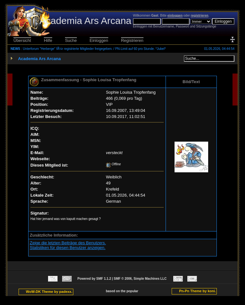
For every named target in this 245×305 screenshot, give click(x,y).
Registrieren (132, 40)
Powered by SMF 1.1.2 (94, 278)
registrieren (199, 15)
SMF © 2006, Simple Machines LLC (140, 278)
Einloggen (99, 40)
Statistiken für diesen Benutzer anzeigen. (67, 247)
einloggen (175, 15)
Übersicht (22, 40)
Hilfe (48, 40)
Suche (71, 40)
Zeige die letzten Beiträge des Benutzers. (68, 242)
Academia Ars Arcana (39, 58)
